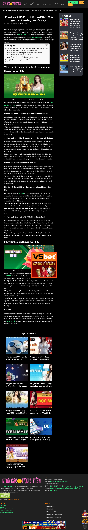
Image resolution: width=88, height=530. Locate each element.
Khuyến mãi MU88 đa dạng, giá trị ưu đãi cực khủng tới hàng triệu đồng (16, 465)
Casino (57, 3)
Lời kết (9, 62)
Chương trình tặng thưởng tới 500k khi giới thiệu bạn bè (23, 57)
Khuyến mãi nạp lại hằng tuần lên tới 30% (20, 54)
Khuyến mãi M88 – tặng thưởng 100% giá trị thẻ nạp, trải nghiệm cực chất (40, 358)
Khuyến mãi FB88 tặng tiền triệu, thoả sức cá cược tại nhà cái (17, 438)
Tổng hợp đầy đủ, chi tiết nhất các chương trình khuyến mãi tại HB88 (27, 48)
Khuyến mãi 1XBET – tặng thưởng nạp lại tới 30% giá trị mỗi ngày (40, 438)
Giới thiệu (3, 505)
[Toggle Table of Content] (46, 45)
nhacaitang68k (35, 37)
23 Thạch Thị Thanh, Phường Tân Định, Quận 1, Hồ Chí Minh (67, 487)
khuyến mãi (11, 321)
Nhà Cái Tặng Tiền (14, 499)
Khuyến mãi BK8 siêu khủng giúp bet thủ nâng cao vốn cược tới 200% (16, 385)
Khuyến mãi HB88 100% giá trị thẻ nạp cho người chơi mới (24, 50)
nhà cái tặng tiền (9, 486)
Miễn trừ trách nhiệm (6, 512)
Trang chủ (25, 3)
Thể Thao (44, 3)
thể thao (21, 193)
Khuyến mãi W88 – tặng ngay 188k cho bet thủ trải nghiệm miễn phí (16, 412)
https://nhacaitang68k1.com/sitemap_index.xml (65, 488)
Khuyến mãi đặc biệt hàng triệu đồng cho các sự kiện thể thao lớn (26, 56)
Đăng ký (73, 3)
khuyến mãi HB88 (24, 35)
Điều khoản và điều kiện (7, 509)
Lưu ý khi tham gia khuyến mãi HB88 (17, 60)
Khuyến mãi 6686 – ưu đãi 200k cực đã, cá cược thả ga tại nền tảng (16, 358)
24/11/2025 (15, 23)
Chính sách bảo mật (6, 510)
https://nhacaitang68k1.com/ (59, 481)
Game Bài (50, 3)
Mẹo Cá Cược (63, 3)
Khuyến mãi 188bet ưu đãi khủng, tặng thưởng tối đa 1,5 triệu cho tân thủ (40, 412)
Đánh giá (38, 3)
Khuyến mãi (32, 3)
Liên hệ (2, 507)
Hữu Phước (23, 23)
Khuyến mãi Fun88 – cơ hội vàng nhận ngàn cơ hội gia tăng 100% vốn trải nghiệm (41, 385)
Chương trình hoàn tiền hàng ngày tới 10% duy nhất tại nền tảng (25, 52)
